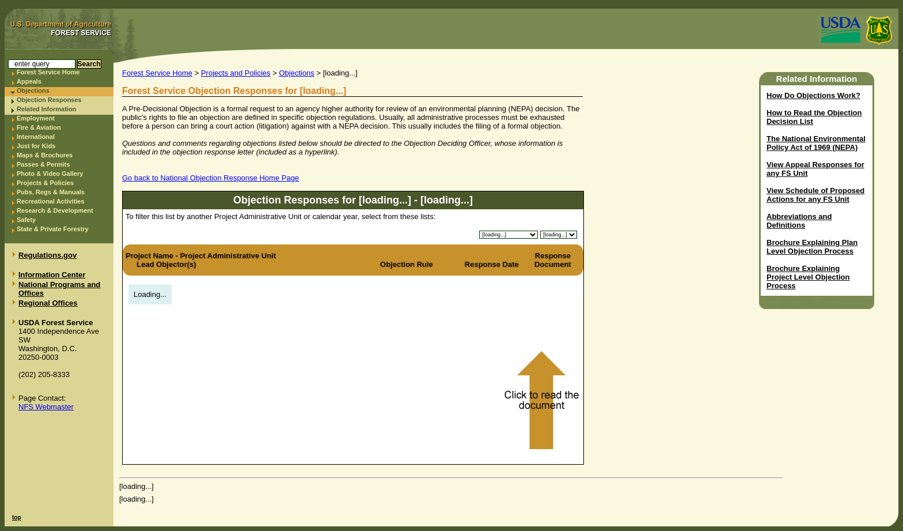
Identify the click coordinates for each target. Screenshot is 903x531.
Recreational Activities (51, 201)
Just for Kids (36, 145)
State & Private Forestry (53, 228)
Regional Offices (48, 303)
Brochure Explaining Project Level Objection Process (808, 277)
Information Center (51, 274)
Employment (36, 118)
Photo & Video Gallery (50, 173)
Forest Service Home (48, 72)
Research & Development (55, 210)
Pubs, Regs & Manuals (51, 192)
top (16, 517)
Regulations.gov (47, 255)
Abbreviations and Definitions (799, 220)
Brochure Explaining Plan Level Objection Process (812, 246)
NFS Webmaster (46, 406)
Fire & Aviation (39, 127)
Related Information (46, 109)
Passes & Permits (43, 164)
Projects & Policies (45, 182)
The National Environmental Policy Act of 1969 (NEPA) (816, 143)
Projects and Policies (236, 73)
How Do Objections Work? (813, 95)
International (36, 136)
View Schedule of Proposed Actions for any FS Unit (815, 195)
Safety (26, 219)
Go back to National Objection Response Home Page (210, 178)
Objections (33, 90)
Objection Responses (49, 99)
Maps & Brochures (45, 155)
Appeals (29, 81)
